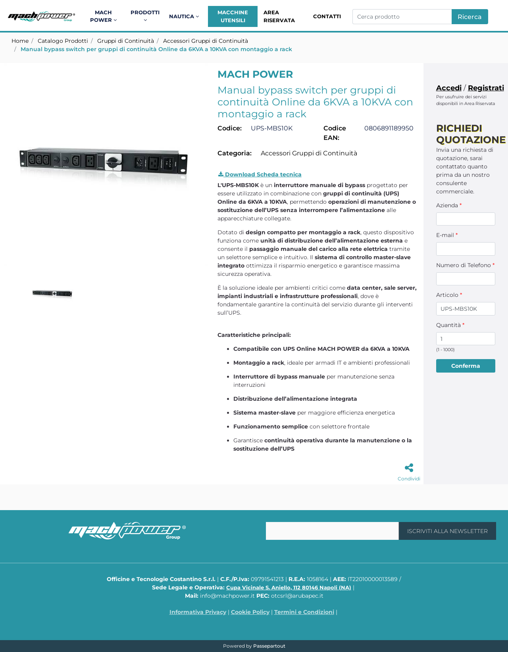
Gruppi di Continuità (125, 40)
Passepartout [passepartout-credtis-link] (269, 646)
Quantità (450, 325)
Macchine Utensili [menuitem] (232, 16)
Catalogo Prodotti (63, 40)
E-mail (447, 235)
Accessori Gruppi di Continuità (205, 40)
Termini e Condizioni (304, 612)
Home (20, 40)
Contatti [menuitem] (327, 16)
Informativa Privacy (197, 612)
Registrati (486, 88)
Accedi (449, 88)
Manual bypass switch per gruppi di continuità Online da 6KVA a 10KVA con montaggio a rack (156, 49)
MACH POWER (255, 74)
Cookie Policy (250, 612)
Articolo (449, 294)
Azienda (449, 205)
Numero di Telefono (465, 265)
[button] (470, 16)
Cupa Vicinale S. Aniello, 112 (288, 587)
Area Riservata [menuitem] (279, 16)
